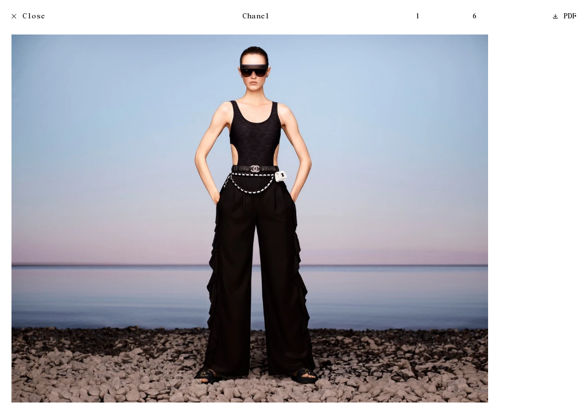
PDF (565, 17)
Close (28, 17)
